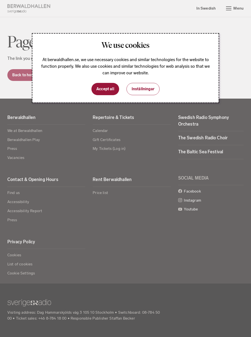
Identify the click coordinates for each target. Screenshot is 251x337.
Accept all (105, 89)
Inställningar (143, 89)
